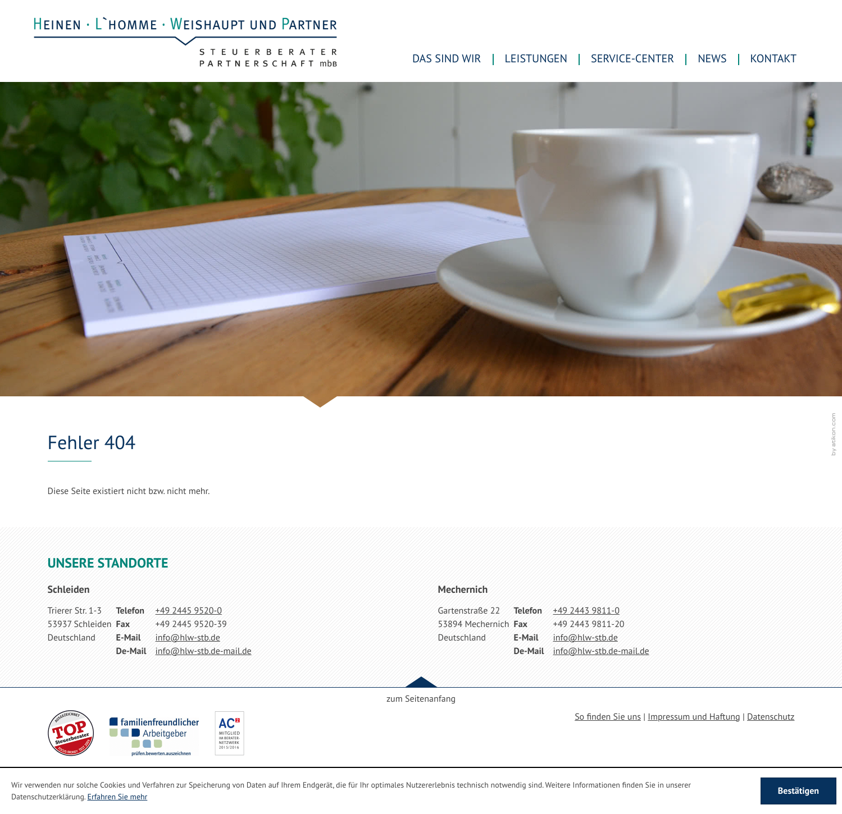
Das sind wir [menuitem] (446, 58)
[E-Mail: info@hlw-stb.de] (188, 637)
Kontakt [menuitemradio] (773, 58)
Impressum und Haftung (694, 716)
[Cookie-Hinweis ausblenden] (798, 791)
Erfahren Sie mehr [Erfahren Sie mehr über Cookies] (117, 797)
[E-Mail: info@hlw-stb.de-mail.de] (204, 651)
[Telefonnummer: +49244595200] (189, 611)
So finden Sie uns (608, 716)
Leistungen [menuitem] (536, 58)
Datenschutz (770, 716)
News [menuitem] (712, 58)
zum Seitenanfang (421, 699)
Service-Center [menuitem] (632, 58)
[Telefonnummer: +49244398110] (586, 611)
